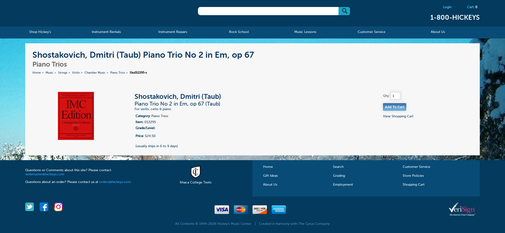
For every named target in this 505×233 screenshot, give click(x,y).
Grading (339, 175)
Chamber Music (95, 72)
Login (447, 7)
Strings (62, 72)
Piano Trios (117, 72)
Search (338, 167)
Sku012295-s (138, 72)
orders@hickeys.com (115, 182)
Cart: (472, 7)
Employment (343, 184)
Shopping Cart (414, 184)
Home (36, 72)
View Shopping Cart (398, 116)
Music (49, 72)
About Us (270, 184)
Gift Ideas (270, 175)
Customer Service (416, 167)
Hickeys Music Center (57, 13)
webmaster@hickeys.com (44, 174)
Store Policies (413, 175)
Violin (76, 72)
